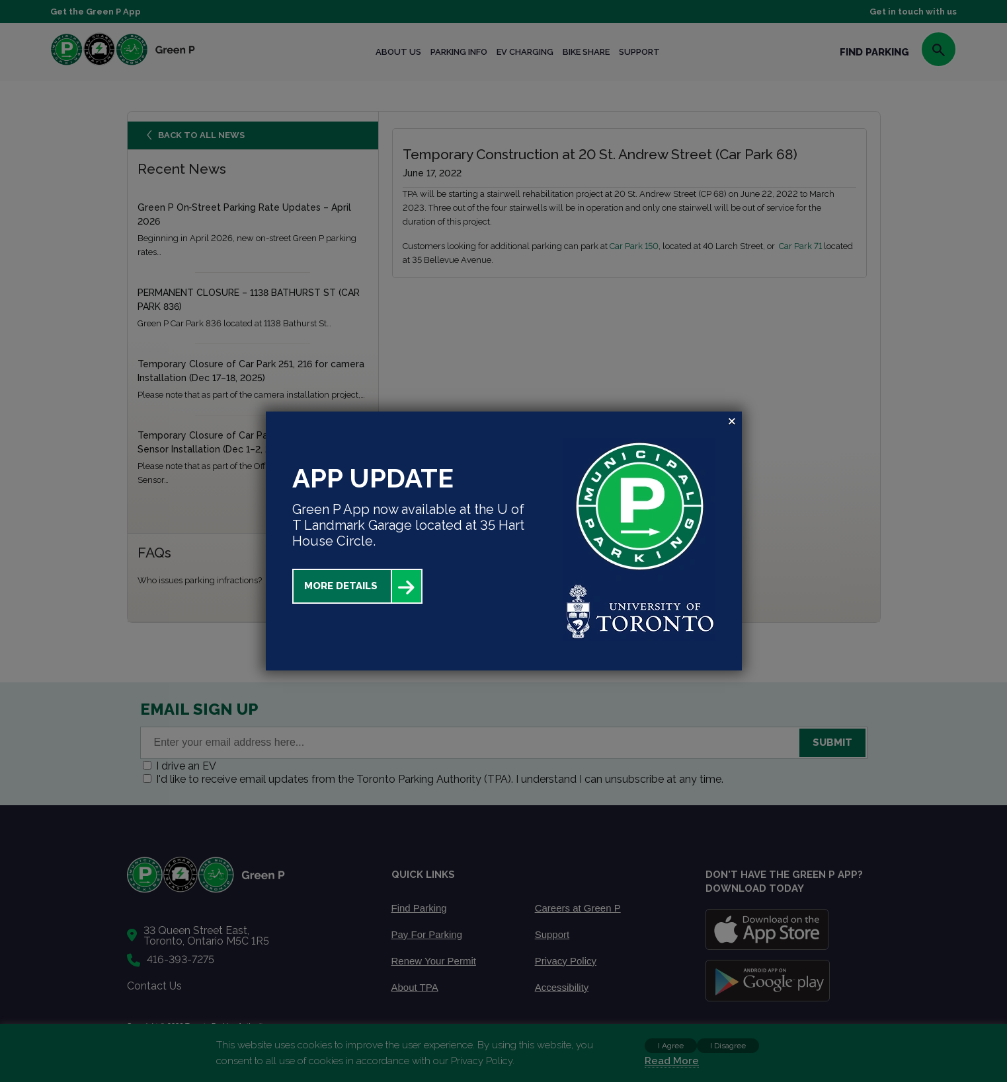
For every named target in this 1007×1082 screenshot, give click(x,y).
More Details (341, 586)
